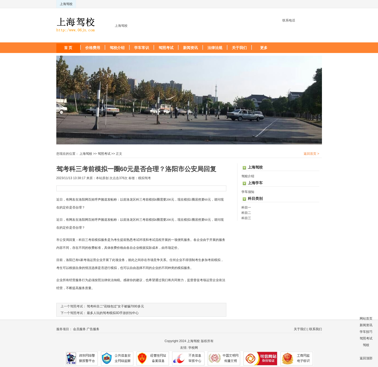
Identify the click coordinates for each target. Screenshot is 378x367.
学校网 (193, 348)
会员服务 (79, 329)
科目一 (246, 207)
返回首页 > (311, 154)
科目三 (246, 218)
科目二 (246, 213)
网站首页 (366, 318)
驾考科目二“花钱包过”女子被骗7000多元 (115, 306)
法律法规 (214, 48)
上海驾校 (66, 4)
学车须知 (247, 192)
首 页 (68, 48)
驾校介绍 (117, 48)
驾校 (366, 345)
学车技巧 (366, 332)
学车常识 (141, 48)
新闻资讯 (190, 48)
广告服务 (93, 329)
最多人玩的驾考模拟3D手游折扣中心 (113, 313)
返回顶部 (366, 358)
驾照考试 (166, 48)
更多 (263, 48)
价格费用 (92, 48)
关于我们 (239, 48)
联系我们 (315, 329)
